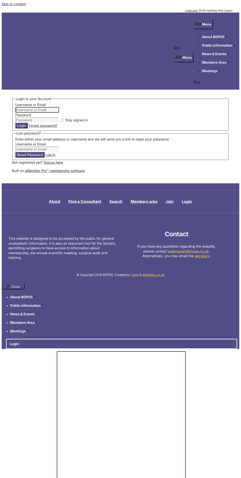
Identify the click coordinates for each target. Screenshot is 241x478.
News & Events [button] (216, 54)
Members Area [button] (216, 62)
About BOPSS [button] (215, 37)
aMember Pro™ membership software (55, 171)
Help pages (225, 10)
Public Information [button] (219, 45)
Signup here (53, 162)
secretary (202, 256)
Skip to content (14, 4)
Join (195, 10)
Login (188, 10)
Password (23, 115)
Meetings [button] (211, 71)
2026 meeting (208, 10)
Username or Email (30, 105)
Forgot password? (43, 125)
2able (135, 275)
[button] (177, 48)
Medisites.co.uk (153, 275)
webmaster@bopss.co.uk (188, 251)
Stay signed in (74, 120)
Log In (50, 155)
